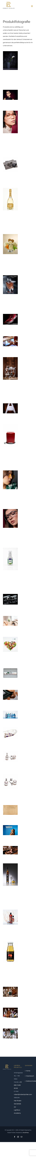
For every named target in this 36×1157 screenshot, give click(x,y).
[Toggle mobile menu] (32, 6)
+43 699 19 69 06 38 (18, 1085)
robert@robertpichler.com (23, 1094)
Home (28, 1071)
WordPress (26, 1132)
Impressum (29, 1076)
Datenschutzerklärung (29, 1081)
